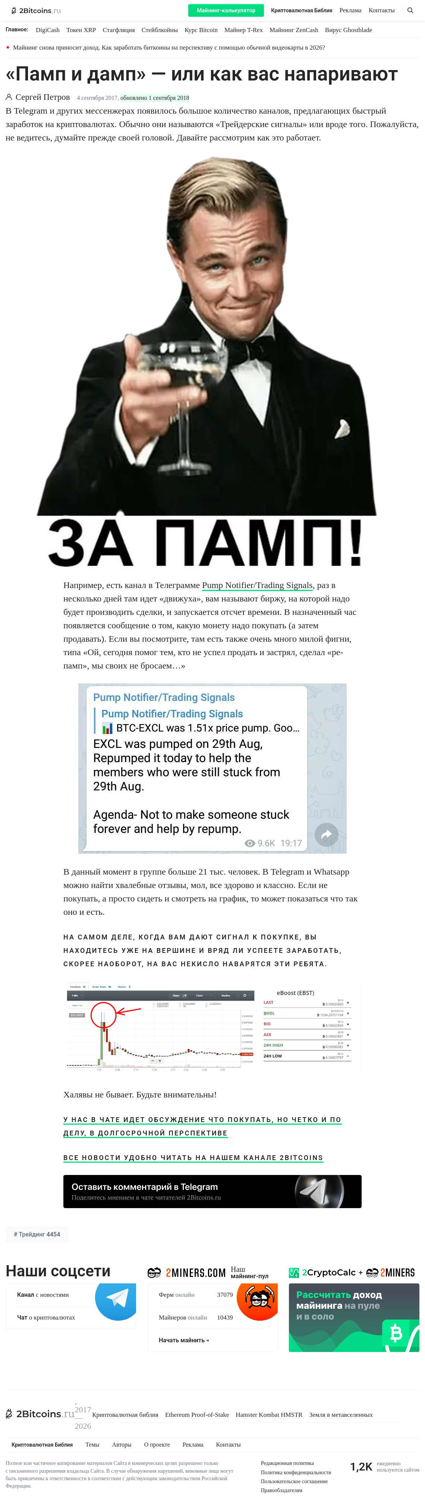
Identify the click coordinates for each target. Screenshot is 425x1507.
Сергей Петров (43, 97)
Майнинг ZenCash (294, 30)
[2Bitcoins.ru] (40, 1414)
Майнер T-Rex (243, 30)
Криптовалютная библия (125, 1414)
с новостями (43, 1294)
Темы (92, 1445)
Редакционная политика (287, 1463)
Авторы (122, 1445)
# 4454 (37, 1234)
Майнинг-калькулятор (226, 10)
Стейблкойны (160, 30)
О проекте (157, 1445)
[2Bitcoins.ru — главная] (36, 10)
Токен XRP (81, 30)
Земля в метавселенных (341, 1414)
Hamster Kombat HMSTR (269, 1414)
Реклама (351, 10)
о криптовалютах (46, 1317)
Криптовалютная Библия (301, 10)
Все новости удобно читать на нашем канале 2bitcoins (193, 1158)
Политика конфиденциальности (296, 1472)
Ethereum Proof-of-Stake (197, 1414)
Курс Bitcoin (201, 30)
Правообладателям (281, 1490)
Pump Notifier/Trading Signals (257, 585)
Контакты (382, 10)
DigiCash (48, 30)
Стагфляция (119, 30)
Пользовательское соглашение (294, 1481)
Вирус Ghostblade (348, 30)
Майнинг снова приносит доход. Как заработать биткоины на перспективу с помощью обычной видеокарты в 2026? (169, 47)
